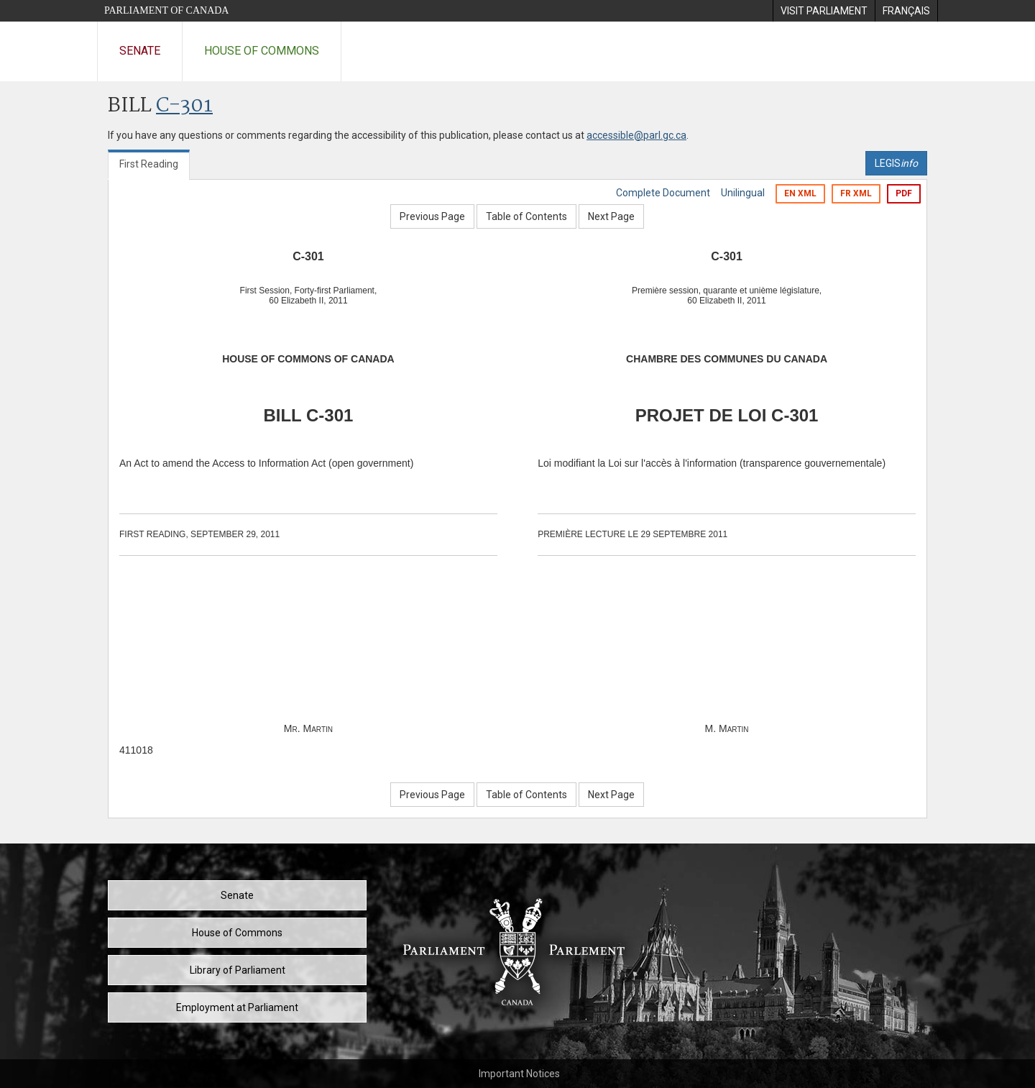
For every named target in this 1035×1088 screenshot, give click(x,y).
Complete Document (663, 192)
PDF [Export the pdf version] (904, 193)
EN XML (800, 193)
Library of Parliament (237, 970)
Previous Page (432, 216)
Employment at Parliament (237, 1007)
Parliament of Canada (166, 10)
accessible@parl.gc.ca (636, 135)
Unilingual (743, 192)
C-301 (184, 106)
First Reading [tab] (148, 164)
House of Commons (261, 51)
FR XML (856, 193)
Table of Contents (526, 216)
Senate (139, 51)
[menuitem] (824, 11)
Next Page (611, 216)
